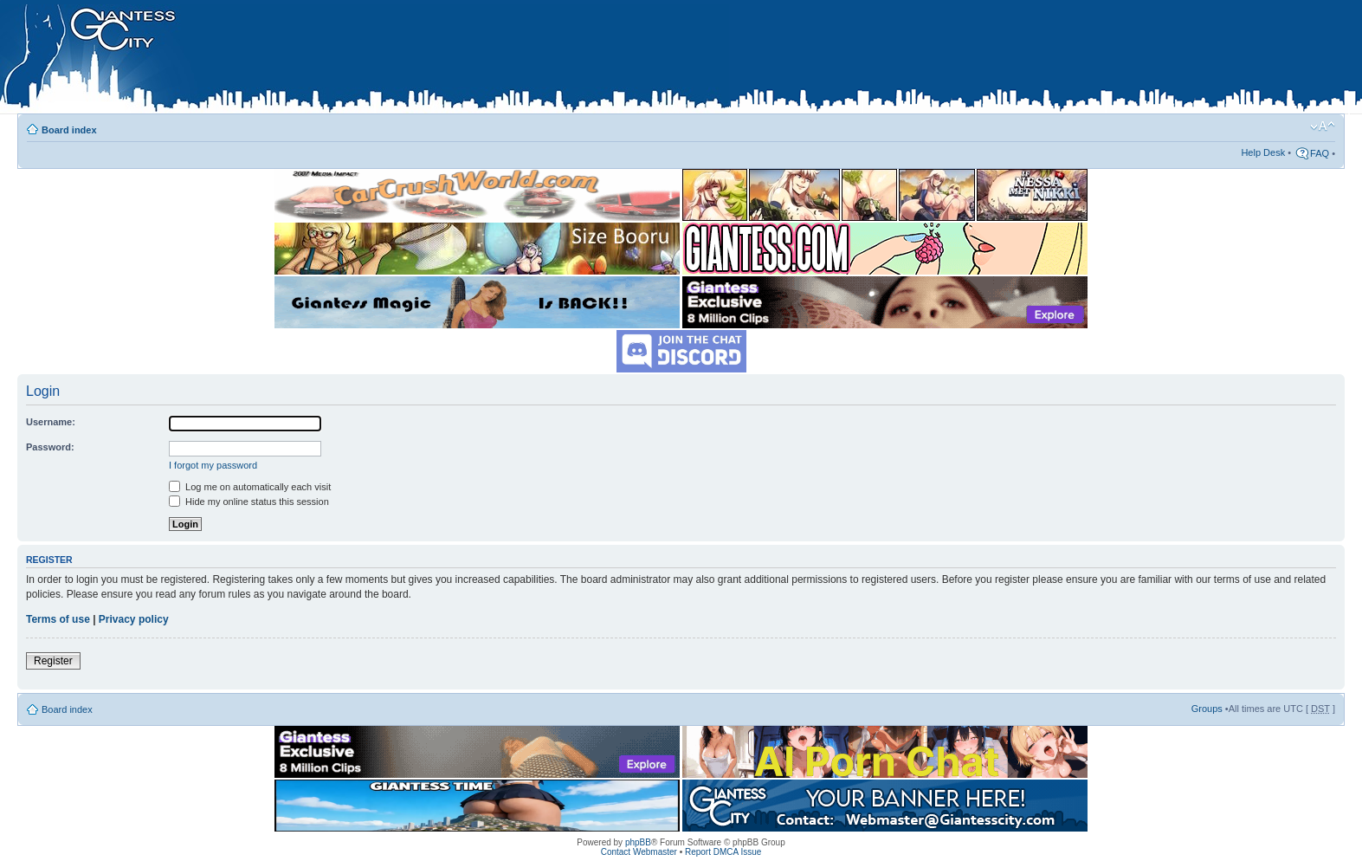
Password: (50, 447)
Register (53, 661)
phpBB (638, 842)
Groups (1207, 708)
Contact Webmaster (639, 852)
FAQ (1319, 153)
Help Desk (1263, 152)
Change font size (1322, 126)
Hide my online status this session (249, 501)
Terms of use (58, 619)
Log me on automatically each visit (250, 487)
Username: (50, 422)
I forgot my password (213, 465)
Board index (69, 130)
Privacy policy (134, 619)
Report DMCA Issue (723, 852)
